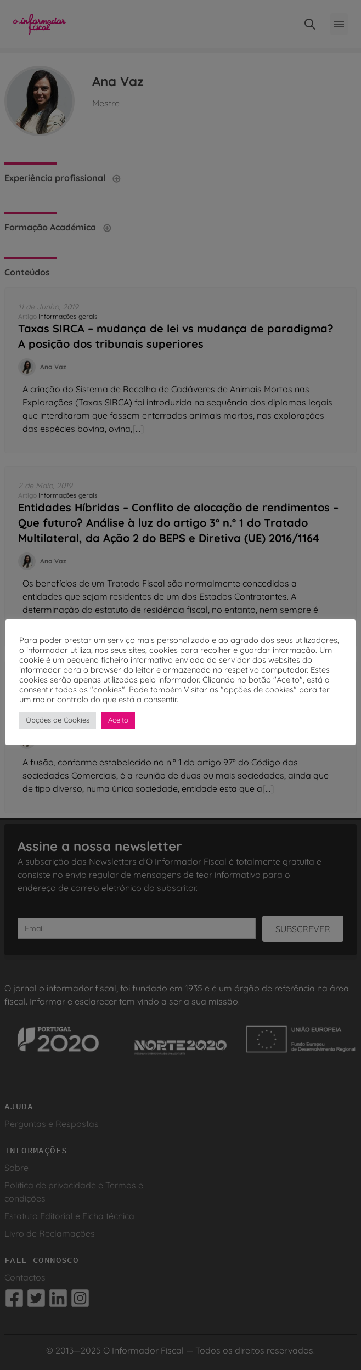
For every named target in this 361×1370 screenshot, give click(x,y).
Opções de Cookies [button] (57, 719)
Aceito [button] (118, 719)
